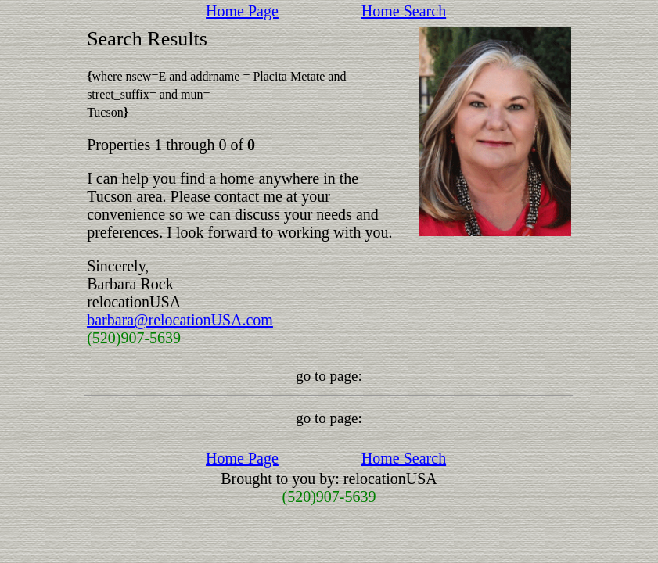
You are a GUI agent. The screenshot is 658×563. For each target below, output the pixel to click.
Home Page (242, 11)
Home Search (403, 11)
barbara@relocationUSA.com (180, 319)
